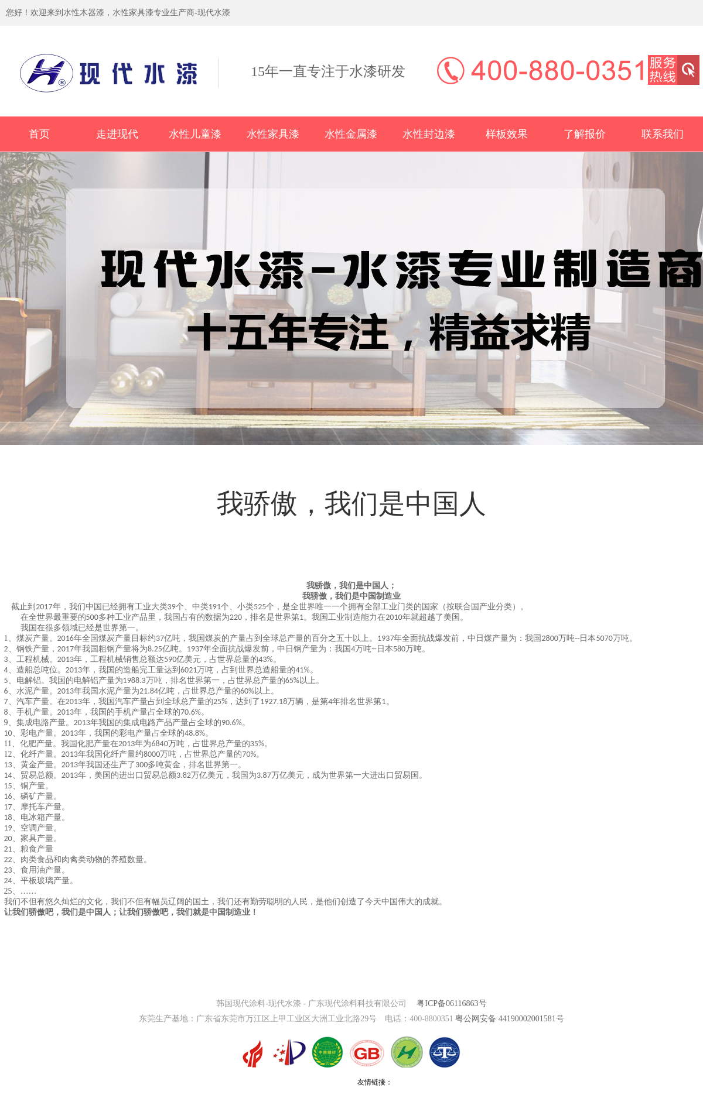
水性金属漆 (351, 134)
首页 (39, 134)
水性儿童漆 (195, 134)
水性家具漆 (273, 134)
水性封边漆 (428, 134)
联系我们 (662, 134)
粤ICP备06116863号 (451, 1003)
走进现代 (117, 134)
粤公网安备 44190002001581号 (509, 1018)
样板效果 (507, 134)
